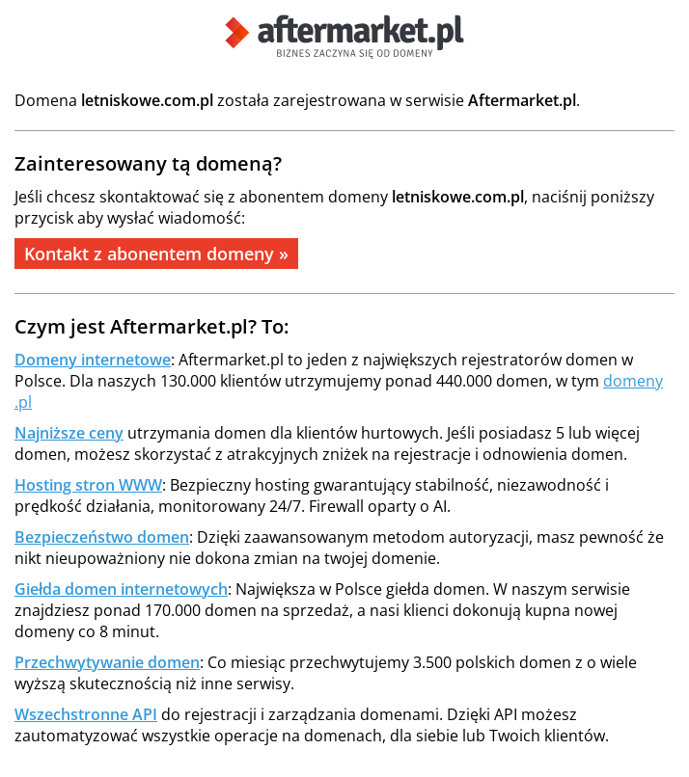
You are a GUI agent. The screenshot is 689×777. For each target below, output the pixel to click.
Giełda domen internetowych (121, 589)
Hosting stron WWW (88, 485)
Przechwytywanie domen (107, 662)
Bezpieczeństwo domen (101, 537)
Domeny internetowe (92, 359)
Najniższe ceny (69, 432)
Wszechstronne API (85, 714)
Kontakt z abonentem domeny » (156, 253)
